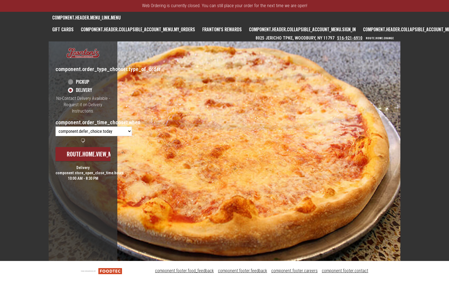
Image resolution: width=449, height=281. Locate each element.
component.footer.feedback (242, 270)
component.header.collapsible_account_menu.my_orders (138, 29)
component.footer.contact (345, 270)
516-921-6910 (349, 38)
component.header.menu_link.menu (86, 17)
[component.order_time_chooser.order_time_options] (94, 131)
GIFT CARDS (63, 29)
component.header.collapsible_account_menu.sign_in (302, 29)
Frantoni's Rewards (222, 29)
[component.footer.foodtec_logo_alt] (101, 270)
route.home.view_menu (94, 154)
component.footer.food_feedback (184, 270)
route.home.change (380, 38)
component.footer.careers (294, 270)
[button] (83, 53)
